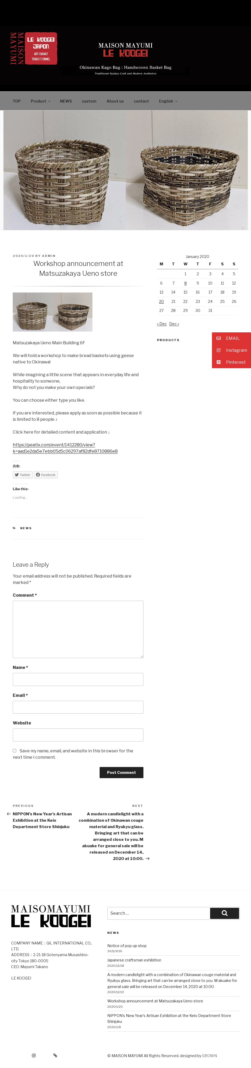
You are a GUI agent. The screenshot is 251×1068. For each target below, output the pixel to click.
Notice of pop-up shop (127, 945)
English (168, 101)
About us (115, 101)
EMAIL (226, 338)
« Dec (162, 323)
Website (22, 723)
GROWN (209, 1055)
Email (20, 695)
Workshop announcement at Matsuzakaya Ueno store (155, 1001)
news (26, 528)
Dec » (174, 323)
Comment (25, 595)
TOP (17, 101)
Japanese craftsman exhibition (134, 960)
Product (41, 101)
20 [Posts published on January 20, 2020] (161, 301)
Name (20, 667)
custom (89, 101)
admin (49, 256)
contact (141, 101)
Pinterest (229, 362)
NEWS (66, 101)
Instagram (229, 350)
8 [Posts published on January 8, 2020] (185, 283)
